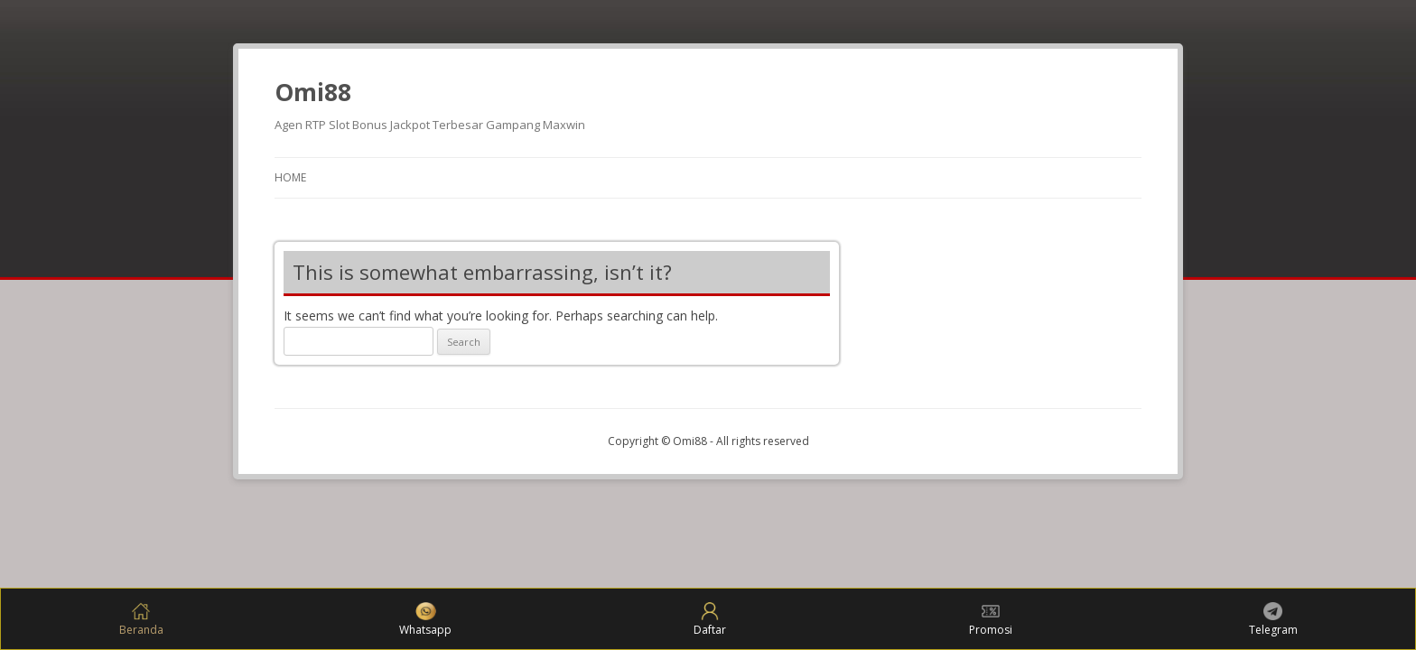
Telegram (1273, 619)
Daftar (710, 619)
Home (290, 177)
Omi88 (313, 92)
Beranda (141, 619)
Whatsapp (425, 619)
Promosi (990, 619)
